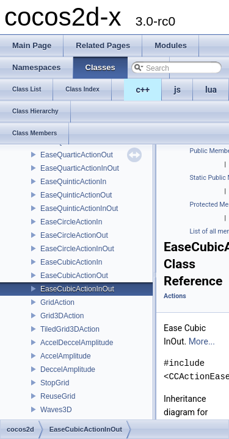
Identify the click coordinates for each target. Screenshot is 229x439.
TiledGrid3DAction (70, 329)
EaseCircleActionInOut (77, 248)
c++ (143, 90)
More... (202, 341)
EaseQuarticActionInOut (79, 168)
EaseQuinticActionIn (73, 181)
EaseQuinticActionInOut (79, 208)
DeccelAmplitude (67, 369)
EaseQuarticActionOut (76, 155)
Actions (175, 296)
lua (211, 90)
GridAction (57, 302)
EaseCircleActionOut (74, 235)
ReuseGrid (57, 396)
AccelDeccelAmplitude (76, 342)
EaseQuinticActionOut (76, 195)
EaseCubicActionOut (74, 275)
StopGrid (54, 383)
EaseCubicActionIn (71, 262)
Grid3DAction (62, 316)
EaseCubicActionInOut (77, 289)
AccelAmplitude (65, 356)
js (177, 90)
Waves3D (56, 409)
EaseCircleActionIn (71, 222)
